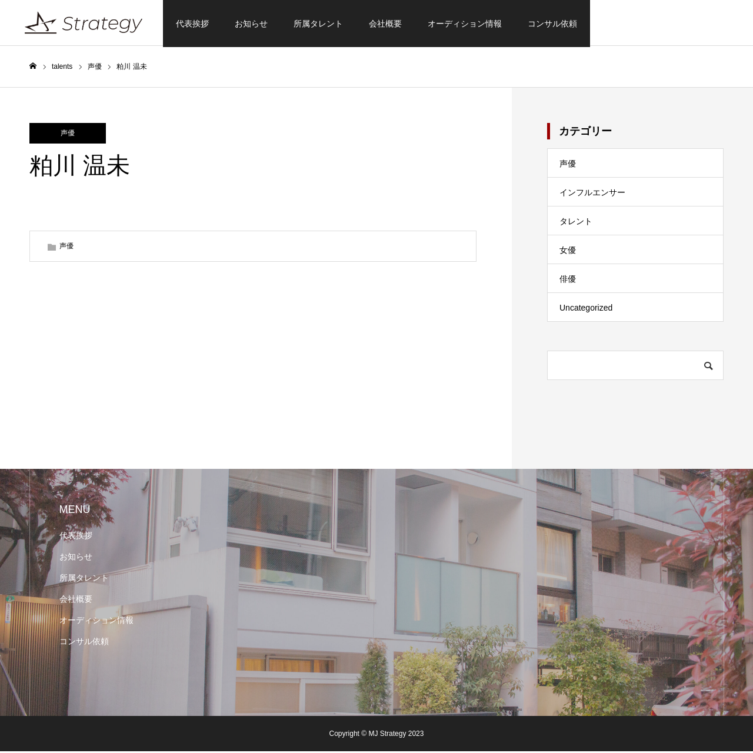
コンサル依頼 (552, 23)
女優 (567, 251)
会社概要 (385, 23)
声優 (68, 135)
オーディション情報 (465, 23)
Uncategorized (585, 309)
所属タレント (318, 23)
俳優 (567, 280)
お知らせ (251, 23)
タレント (575, 223)
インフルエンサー (592, 194)
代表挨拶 (192, 23)
